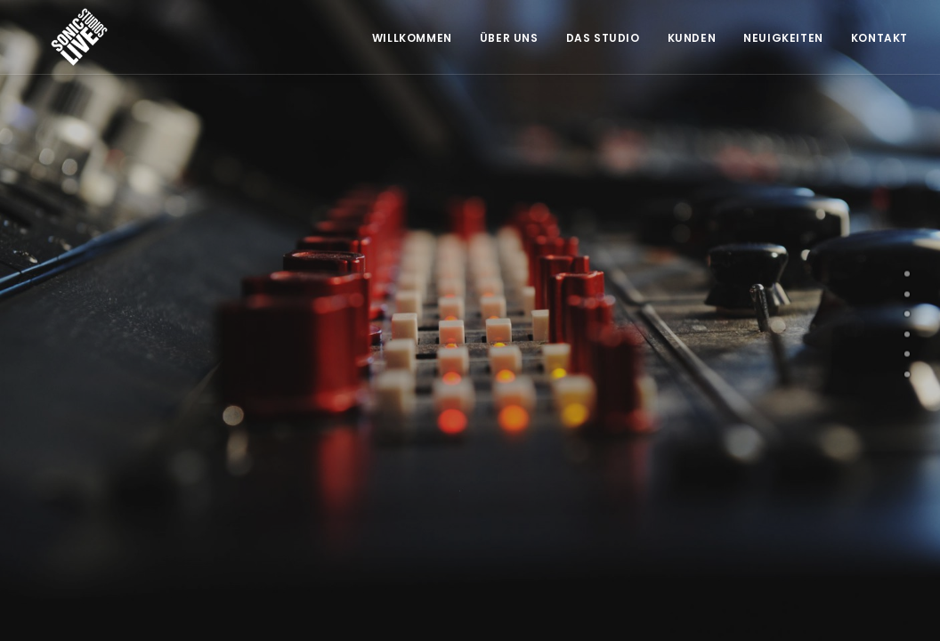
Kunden (692, 37)
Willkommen (412, 37)
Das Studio (603, 37)
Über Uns (509, 37)
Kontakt (879, 37)
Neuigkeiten (783, 37)
